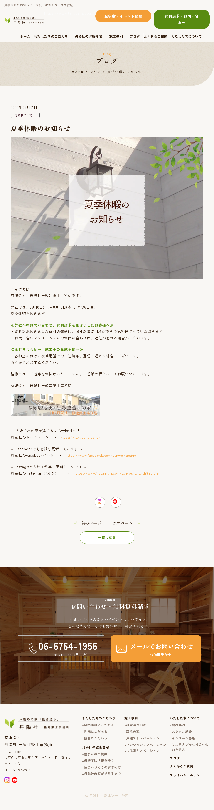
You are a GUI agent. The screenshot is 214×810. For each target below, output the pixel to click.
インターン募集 (182, 741)
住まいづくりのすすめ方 (96, 775)
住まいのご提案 (90, 759)
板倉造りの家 (133, 728)
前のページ (90, 526)
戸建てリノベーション (140, 741)
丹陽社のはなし (26, 115)
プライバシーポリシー (186, 786)
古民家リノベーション (140, 761)
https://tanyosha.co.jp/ (81, 437)
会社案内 (177, 728)
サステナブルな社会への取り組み (188, 754)
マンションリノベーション (142, 752)
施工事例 (116, 36)
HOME (77, 71)
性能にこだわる (90, 735)
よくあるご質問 (155, 36)
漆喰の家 (129, 735)
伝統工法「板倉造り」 (96, 765)
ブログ (135, 36)
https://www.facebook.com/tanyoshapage (103, 455)
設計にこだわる (90, 741)
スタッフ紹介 (181, 735)
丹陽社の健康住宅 (88, 36)
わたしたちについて (186, 36)
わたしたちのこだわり (51, 36)
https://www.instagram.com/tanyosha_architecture (119, 473)
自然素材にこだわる (94, 728)
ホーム (25, 36)
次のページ (123, 526)
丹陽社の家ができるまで (96, 788)
